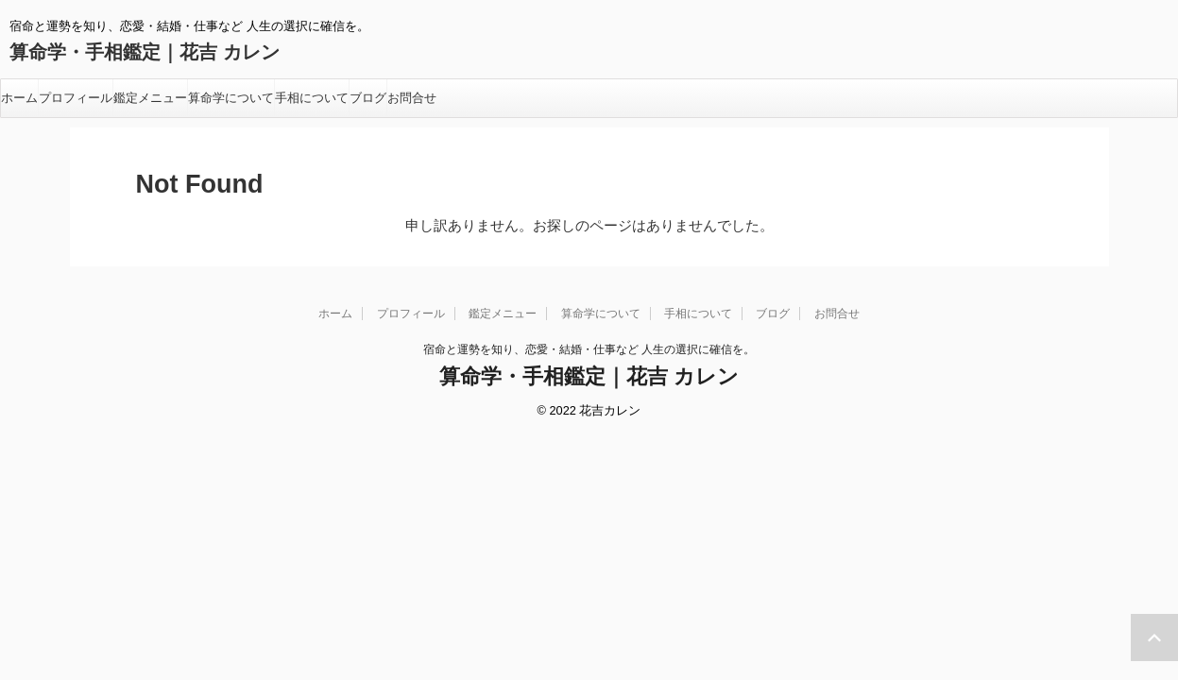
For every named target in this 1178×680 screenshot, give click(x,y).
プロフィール (75, 98)
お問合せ (411, 98)
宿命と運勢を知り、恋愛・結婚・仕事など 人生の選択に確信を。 (589, 349)
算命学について (231, 98)
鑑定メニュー (150, 98)
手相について (312, 98)
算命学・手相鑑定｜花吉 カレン (144, 52)
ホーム (19, 98)
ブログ (368, 98)
